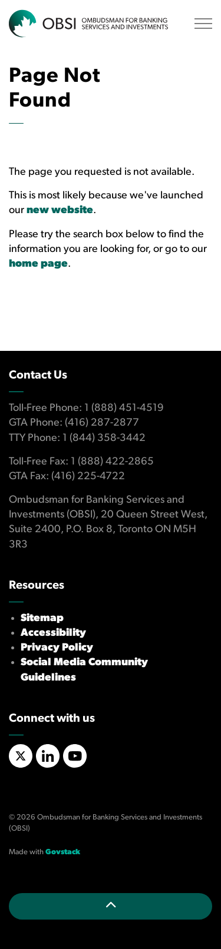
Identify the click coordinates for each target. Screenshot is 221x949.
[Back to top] (110, 906)
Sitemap (42, 618)
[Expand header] (203, 23)
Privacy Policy (57, 647)
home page (38, 264)
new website (60, 210)
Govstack (62, 852)
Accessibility (53, 633)
